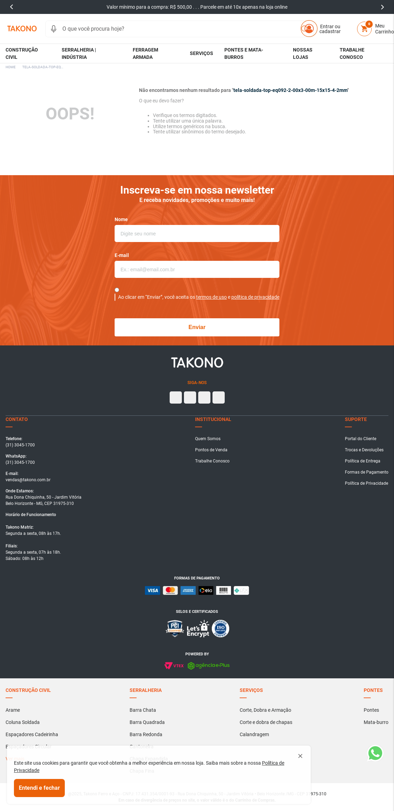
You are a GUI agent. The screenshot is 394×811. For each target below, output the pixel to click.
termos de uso (211, 297)
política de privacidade (255, 297)
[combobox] (179, 29)
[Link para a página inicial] (11, 67)
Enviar (197, 327)
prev (11, 7)
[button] (53, 29)
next (382, 7)
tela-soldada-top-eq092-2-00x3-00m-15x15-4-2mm (43, 67)
